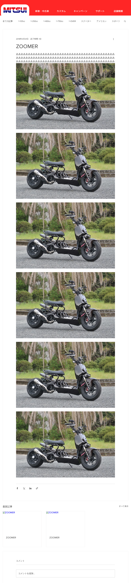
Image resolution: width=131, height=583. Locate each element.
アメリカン (102, 21)
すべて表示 (123, 506)
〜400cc (47, 21)
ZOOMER (11, 537)
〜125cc (21, 21)
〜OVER (72, 21)
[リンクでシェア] (37, 488)
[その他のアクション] (113, 38)
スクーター (86, 21)
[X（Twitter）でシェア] (24, 488)
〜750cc (59, 21)
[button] (125, 21)
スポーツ (116, 21)
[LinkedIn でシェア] (30, 488)
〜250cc (34, 21)
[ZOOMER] (22, 522)
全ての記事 (8, 21)
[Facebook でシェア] (17, 488)
